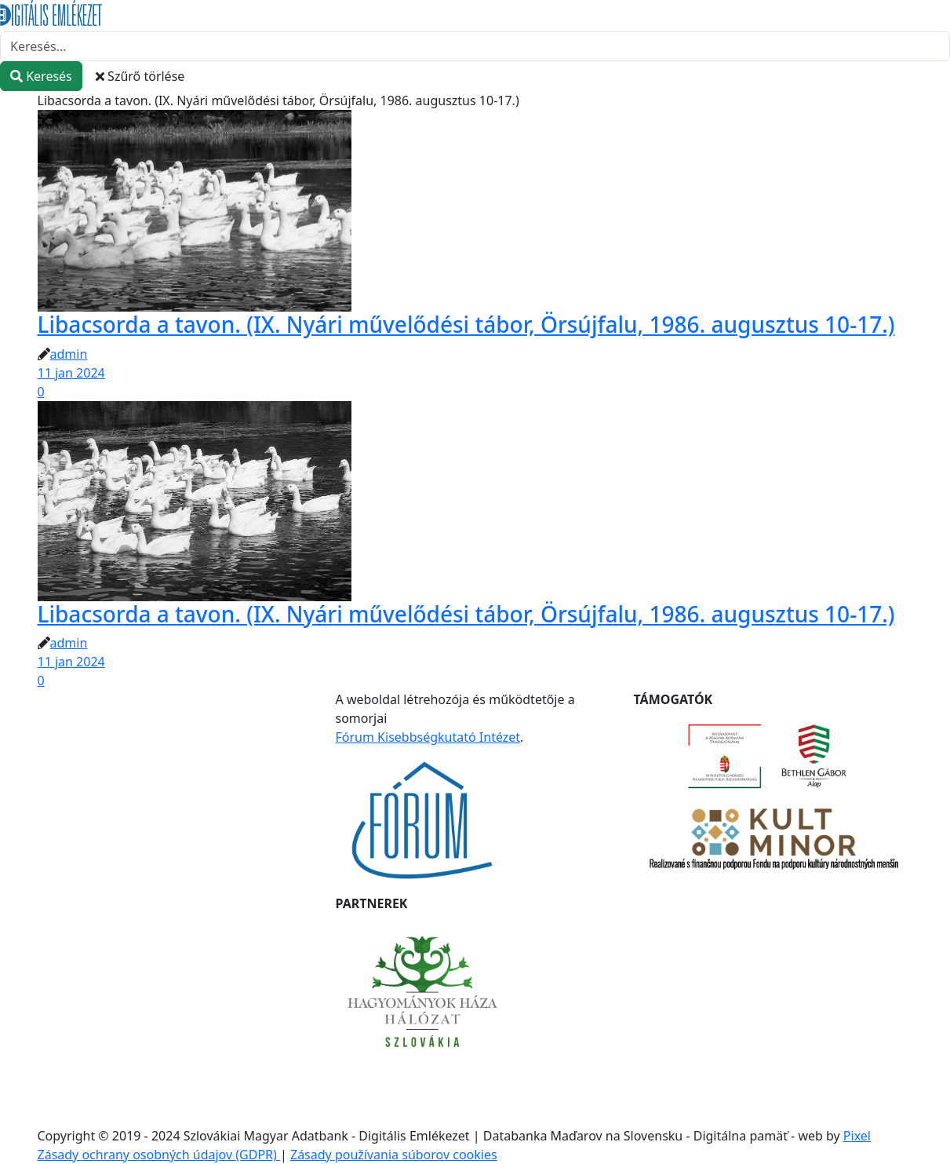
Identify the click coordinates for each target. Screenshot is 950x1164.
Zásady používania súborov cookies (393, 1154)
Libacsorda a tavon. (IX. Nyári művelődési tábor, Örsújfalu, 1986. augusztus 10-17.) (466, 324)
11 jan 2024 (71, 372)
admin (69, 354)
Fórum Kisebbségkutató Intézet (428, 737)
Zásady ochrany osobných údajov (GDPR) (159, 1154)
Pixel (857, 1135)
